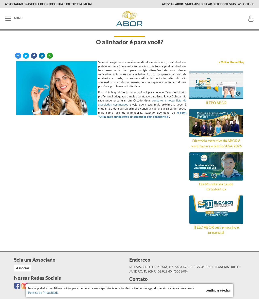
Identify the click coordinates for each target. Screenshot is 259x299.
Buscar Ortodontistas (218, 4)
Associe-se (246, 4)
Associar (22, 268)
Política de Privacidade (43, 292)
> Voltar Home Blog (231, 62)
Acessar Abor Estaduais (180, 4)
